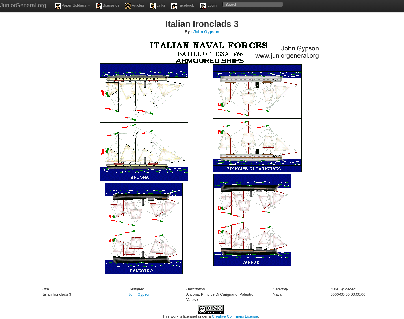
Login (208, 6)
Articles (134, 6)
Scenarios (107, 6)
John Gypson (206, 31)
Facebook (182, 6)
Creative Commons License (235, 316)
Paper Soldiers (72, 6)
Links (157, 6)
